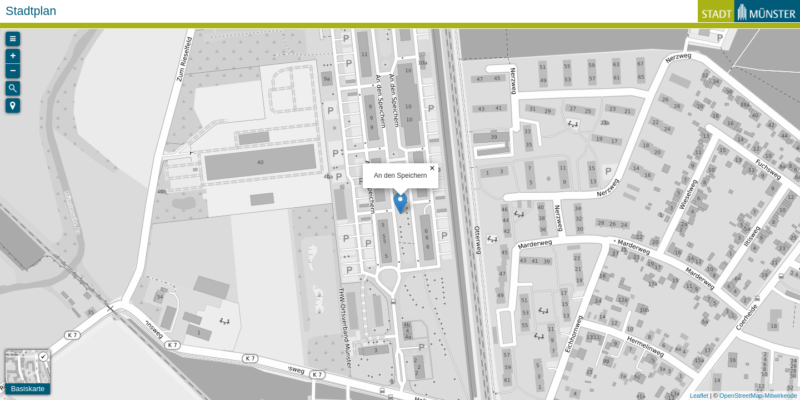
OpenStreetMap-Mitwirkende (758, 395)
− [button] (13, 71)
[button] (13, 105)
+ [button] (13, 56)
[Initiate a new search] (13, 88)
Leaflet (699, 395)
